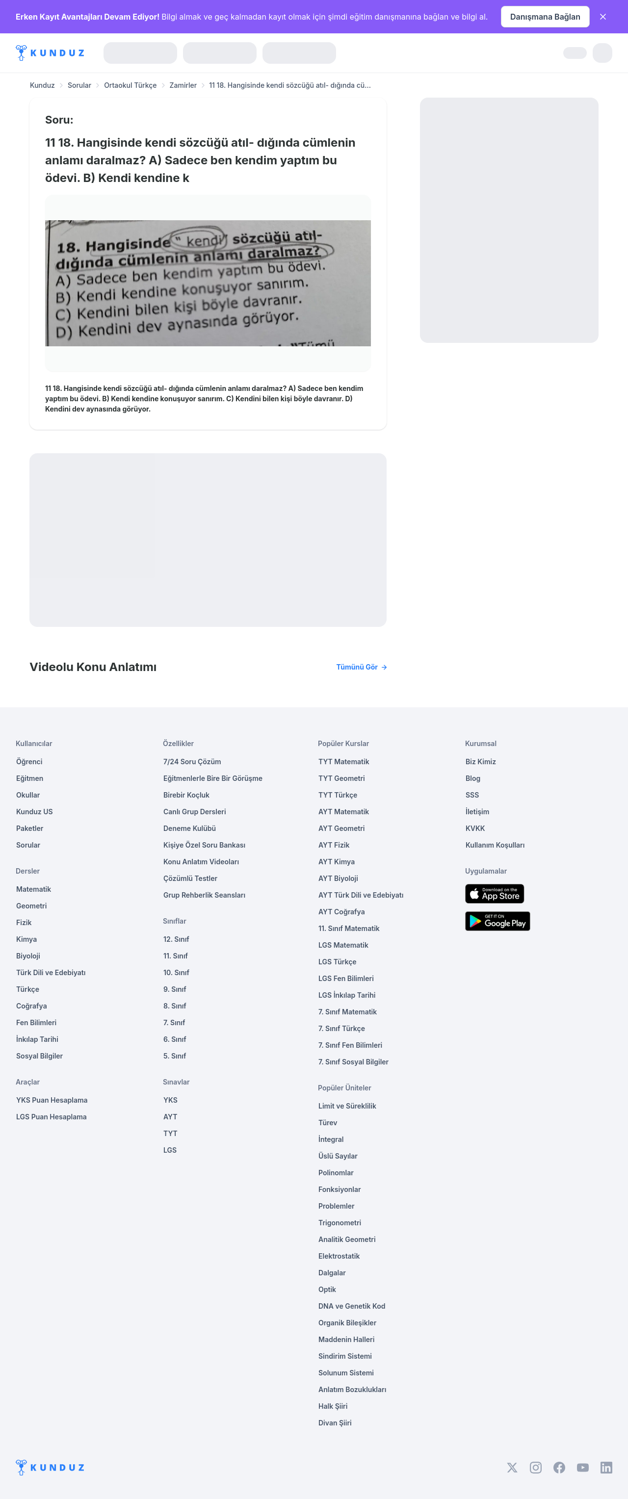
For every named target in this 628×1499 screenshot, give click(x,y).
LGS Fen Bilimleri (346, 978)
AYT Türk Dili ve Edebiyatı (360, 895)
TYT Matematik (343, 761)
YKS (170, 1100)
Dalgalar (332, 1272)
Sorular (79, 85)
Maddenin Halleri (346, 1339)
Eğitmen (29, 778)
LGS (170, 1150)
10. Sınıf (176, 972)
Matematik (33, 889)
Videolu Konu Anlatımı (208, 667)
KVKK (475, 828)
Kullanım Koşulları (495, 845)
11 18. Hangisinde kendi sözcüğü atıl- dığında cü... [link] (290, 85)
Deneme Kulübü (189, 828)
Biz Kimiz (481, 761)
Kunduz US (34, 811)
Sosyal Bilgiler (39, 1056)
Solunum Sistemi (346, 1373)
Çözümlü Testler (190, 878)
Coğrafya (31, 1006)
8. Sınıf (174, 1006)
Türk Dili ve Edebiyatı (50, 972)
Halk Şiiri (332, 1406)
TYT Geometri (341, 778)
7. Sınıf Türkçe (341, 1028)
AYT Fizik (334, 845)
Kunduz (42, 85)
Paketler (29, 828)
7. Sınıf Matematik (347, 1012)
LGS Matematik (343, 945)
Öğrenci (29, 761)
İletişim (477, 811)
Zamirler (183, 85)
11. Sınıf (175, 956)
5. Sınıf (174, 1056)
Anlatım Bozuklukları (352, 1389)
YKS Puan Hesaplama (52, 1100)
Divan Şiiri (335, 1423)
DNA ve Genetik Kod (351, 1306)
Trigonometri (339, 1222)
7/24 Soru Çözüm (192, 761)
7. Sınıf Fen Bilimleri (350, 1045)
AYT (170, 1116)
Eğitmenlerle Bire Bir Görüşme (212, 778)
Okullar (28, 795)
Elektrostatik (339, 1256)
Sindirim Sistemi (345, 1356)
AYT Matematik (343, 811)
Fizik (23, 922)
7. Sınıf (174, 1022)
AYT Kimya (336, 861)
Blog (473, 778)
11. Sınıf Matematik (349, 928)
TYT (170, 1133)
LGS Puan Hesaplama (51, 1116)
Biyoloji (28, 956)
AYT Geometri (341, 828)
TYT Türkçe (337, 795)
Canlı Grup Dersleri (194, 811)
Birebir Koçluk (186, 795)
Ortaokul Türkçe (130, 85)
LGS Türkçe (337, 961)
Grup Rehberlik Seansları (204, 895)
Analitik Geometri (347, 1239)
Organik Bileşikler (347, 1322)
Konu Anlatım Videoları (201, 861)
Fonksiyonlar (339, 1189)
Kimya (26, 939)
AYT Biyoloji (338, 878)
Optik (327, 1289)
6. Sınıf (174, 1039)
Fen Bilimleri (36, 1022)
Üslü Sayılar (338, 1156)
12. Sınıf (176, 939)
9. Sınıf (174, 989)
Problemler (336, 1206)
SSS (472, 795)
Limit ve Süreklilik (347, 1106)
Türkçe (27, 989)
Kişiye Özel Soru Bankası (204, 845)
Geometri (31, 906)
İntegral (330, 1139)
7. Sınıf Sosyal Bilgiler (353, 1062)
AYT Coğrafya (341, 911)
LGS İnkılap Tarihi (346, 995)
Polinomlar (336, 1172)
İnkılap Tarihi (37, 1039)
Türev (328, 1122)
